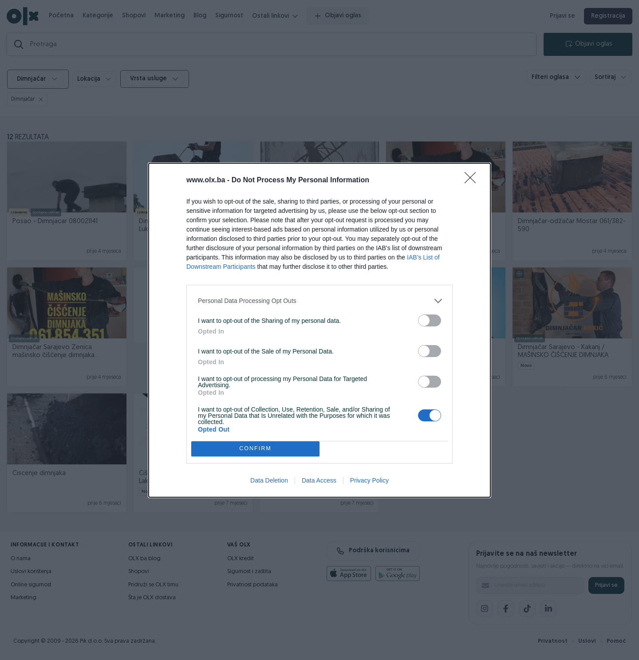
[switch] (429, 320)
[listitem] (319, 301)
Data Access (319, 480)
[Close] (473, 180)
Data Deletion (269, 480)
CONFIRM (255, 448)
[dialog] (319, 330)
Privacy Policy (369, 480)
